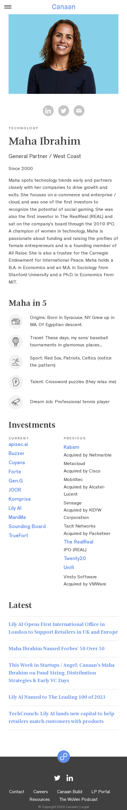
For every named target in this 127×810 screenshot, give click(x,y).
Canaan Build (69, 792)
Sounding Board (27, 527)
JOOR (15, 490)
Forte (15, 472)
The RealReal (78, 542)
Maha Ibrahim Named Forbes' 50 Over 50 (56, 648)
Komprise (20, 499)
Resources (39, 800)
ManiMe (17, 518)
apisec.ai (18, 445)
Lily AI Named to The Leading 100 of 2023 (57, 697)
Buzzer (17, 454)
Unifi (69, 568)
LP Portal (100, 792)
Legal (84, 807)
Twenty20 (75, 559)
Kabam (71, 448)
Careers (40, 792)
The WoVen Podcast (78, 800)
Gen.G (16, 481)
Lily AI (15, 509)
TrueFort (18, 536)
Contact (16, 792)
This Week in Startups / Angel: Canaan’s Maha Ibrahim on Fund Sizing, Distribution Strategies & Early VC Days (61, 673)
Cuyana (17, 463)
